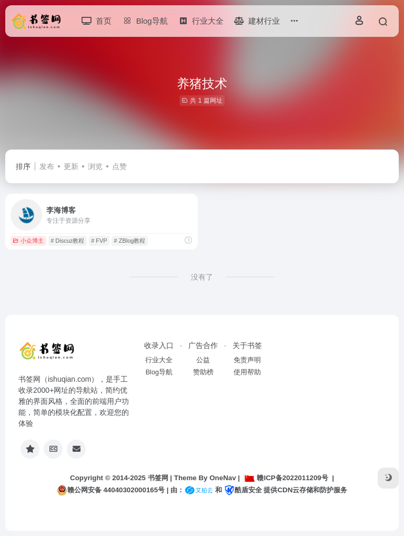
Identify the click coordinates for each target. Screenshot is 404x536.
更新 (71, 166)
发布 (46, 166)
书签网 (158, 478)
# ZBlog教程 (130, 240)
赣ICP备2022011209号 (286, 478)
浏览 (95, 166)
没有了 (202, 277)
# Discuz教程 (67, 240)
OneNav (222, 478)
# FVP (99, 240)
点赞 (119, 166)
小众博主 (28, 240)
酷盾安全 (243, 490)
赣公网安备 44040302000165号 (111, 490)
